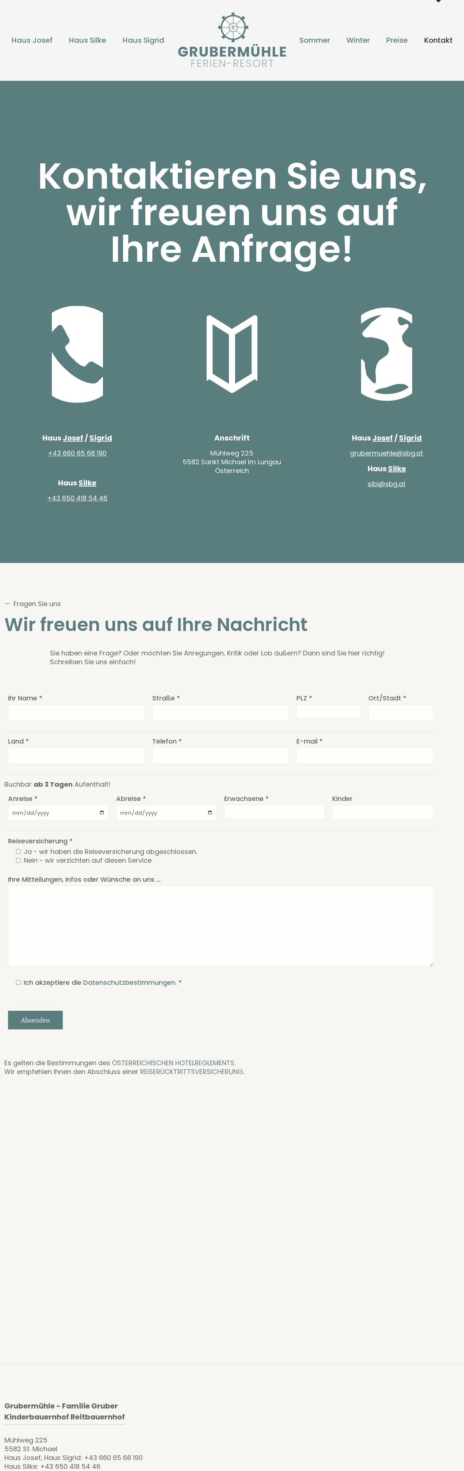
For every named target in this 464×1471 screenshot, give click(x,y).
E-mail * (309, 747)
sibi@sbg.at (387, 489)
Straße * (166, 704)
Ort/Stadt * (387, 704)
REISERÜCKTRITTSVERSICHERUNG (191, 1077)
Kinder (342, 804)
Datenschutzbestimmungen (129, 988)
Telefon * (167, 747)
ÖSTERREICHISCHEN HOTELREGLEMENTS (173, 1068)
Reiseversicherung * (40, 847)
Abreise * (131, 804)
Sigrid (100, 444)
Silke (87, 489)
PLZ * (304, 704)
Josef (73, 444)
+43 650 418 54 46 (77, 503)
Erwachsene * (246, 804)
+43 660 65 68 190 (77, 459)
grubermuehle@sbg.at (386, 459)
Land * (18, 747)
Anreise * (23, 804)
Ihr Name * (25, 704)
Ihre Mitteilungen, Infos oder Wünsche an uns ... (84, 885)
